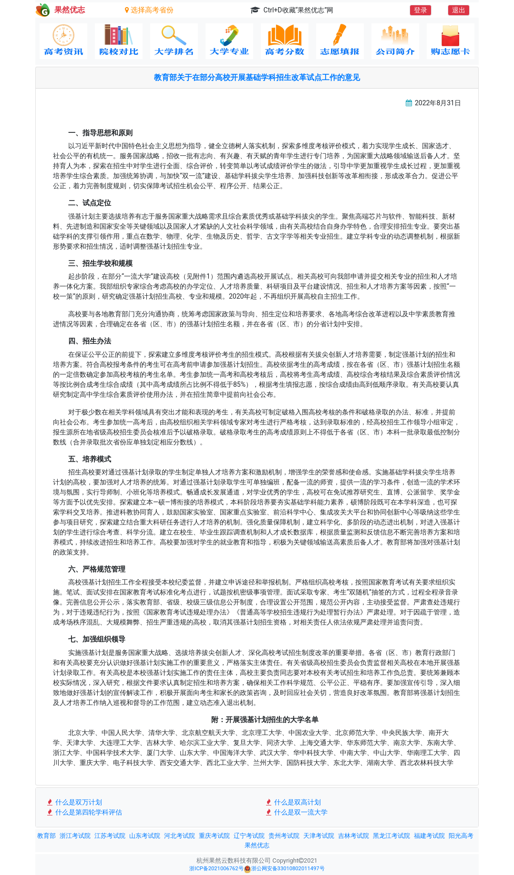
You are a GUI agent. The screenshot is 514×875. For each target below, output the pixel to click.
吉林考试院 (353, 835)
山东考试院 (144, 835)
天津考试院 (318, 835)
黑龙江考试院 (391, 835)
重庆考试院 (214, 835)
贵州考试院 (283, 835)
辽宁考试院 (249, 835)
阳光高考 (461, 835)
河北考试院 (179, 835)
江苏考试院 (109, 835)
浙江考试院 (75, 835)
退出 (458, 10)
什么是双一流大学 (296, 812)
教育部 (46, 835)
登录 (420, 10)
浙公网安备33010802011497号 (284, 869)
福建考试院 (429, 835)
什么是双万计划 (73, 802)
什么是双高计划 (292, 802)
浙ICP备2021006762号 (216, 868)
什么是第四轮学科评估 (83, 812)
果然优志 (257, 845)
